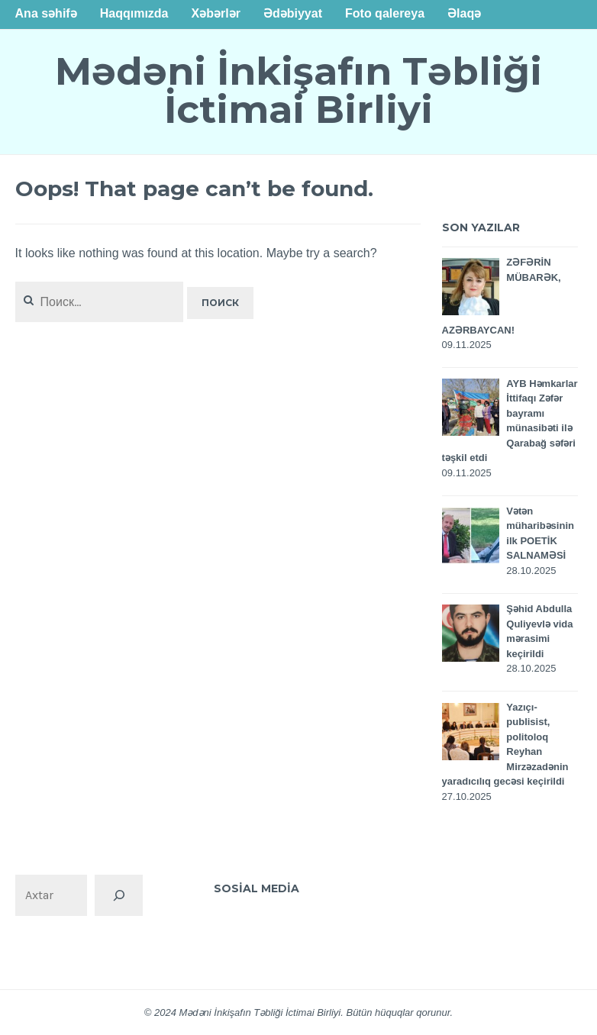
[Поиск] (118, 895)
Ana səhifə (46, 13)
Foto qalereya (384, 13)
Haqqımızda (134, 13)
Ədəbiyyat (292, 13)
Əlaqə (464, 13)
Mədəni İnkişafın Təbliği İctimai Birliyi (298, 90)
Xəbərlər (216, 13)
